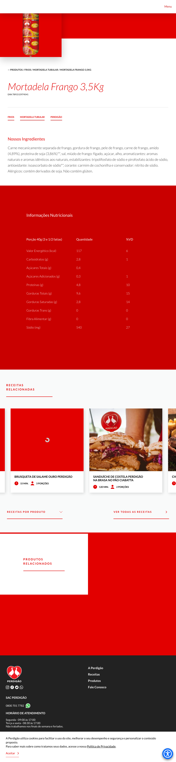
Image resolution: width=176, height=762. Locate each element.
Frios (28, 69)
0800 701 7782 (15, 705)
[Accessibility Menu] (167, 753)
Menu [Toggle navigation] (168, 6)
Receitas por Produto (34, 512)
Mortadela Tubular (45, 69)
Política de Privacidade (101, 746)
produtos (16, 69)
